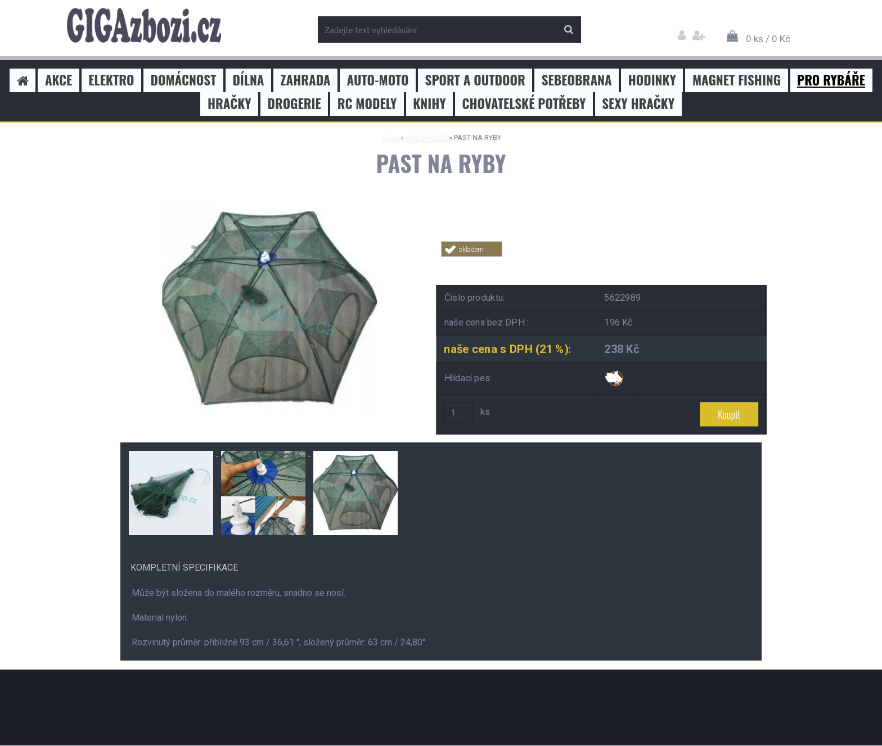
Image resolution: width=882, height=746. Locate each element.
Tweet (602, 263)
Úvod (390, 137)
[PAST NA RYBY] (269, 206)
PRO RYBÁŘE (426, 137)
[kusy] (459, 413)
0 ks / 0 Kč (768, 38)
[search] (568, 29)
